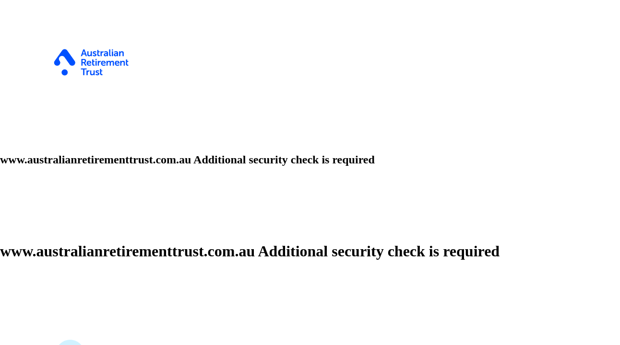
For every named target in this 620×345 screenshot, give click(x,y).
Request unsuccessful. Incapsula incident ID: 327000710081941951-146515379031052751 (310, 172)
